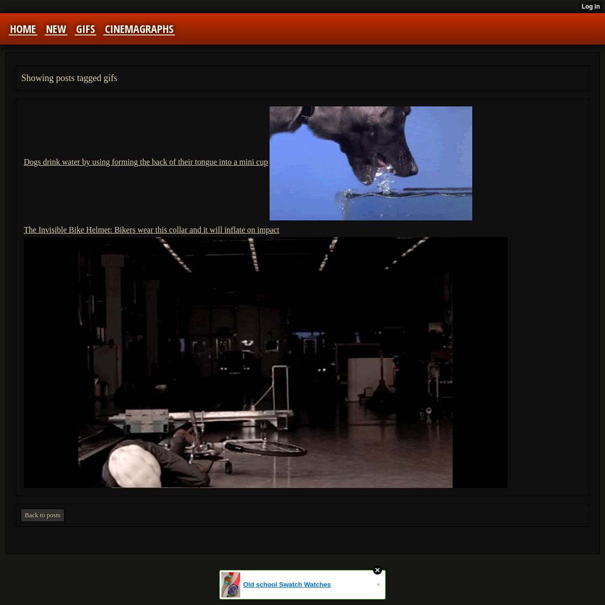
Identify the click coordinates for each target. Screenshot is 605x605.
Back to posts (42, 515)
